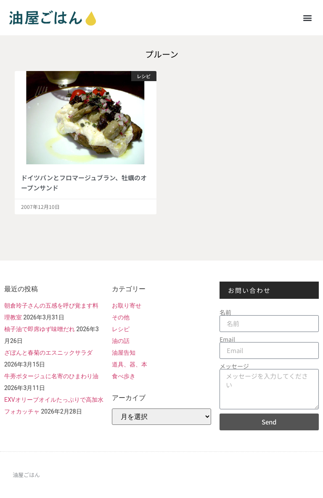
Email (227, 339)
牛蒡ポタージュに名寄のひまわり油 (51, 376)
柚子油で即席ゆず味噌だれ (39, 329)
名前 (225, 312)
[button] (308, 17)
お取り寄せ (126, 305)
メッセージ (234, 366)
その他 (121, 317)
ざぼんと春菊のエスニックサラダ (48, 352)
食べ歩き (123, 376)
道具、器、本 (129, 364)
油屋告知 (123, 352)
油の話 (121, 340)
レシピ (121, 329)
